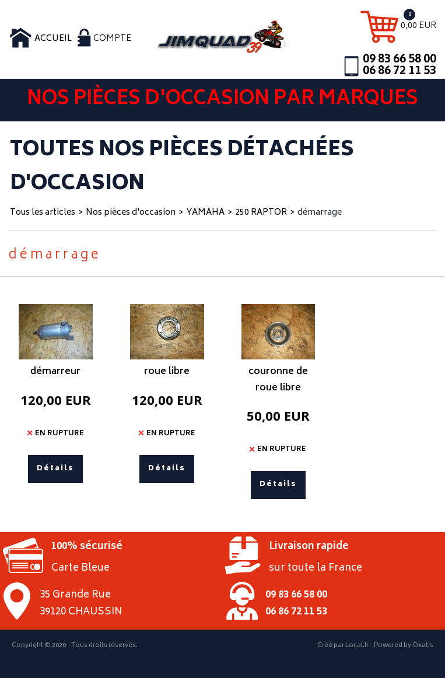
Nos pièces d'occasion (131, 212)
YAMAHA (205, 212)
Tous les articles (42, 212)
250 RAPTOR (261, 212)
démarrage (319, 212)
